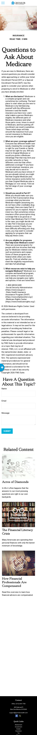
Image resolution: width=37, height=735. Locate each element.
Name (4, 388)
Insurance (18, 731)
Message (5, 413)
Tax (18, 733)
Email (3, 401)
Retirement (18, 725)
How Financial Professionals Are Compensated (14, 582)
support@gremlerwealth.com (18, 712)
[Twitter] (20, 715)
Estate (18, 729)
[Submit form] (7, 431)
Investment (18, 727)
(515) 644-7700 (20, 704)
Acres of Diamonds (15, 481)
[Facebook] (16, 715)
